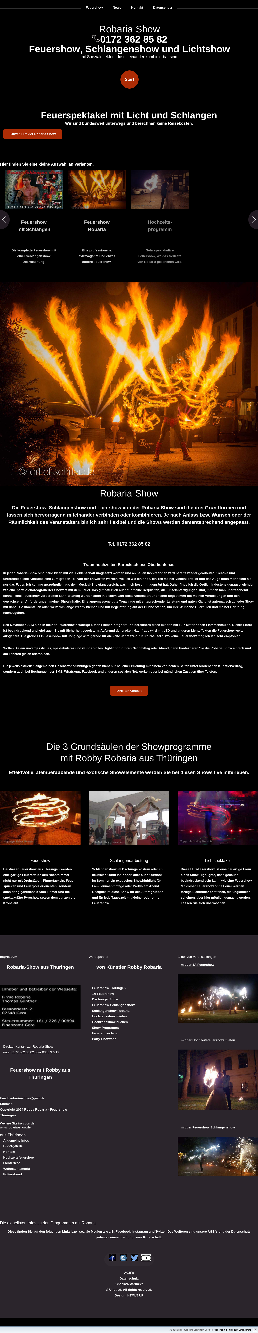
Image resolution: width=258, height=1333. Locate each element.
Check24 (122, 1284)
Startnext (136, 1284)
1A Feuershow (103, 994)
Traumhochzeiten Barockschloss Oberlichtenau (129, 564)
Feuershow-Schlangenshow (113, 1005)
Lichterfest (11, 1163)
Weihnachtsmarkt (16, 1169)
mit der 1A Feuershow (197, 964)
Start (129, 79)
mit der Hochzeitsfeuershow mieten (208, 1040)
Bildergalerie (13, 1146)
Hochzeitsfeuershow (19, 1157)
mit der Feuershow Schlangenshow (208, 1127)
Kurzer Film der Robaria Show (33, 134)
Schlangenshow (122, 48)
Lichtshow (206, 48)
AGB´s (129, 1273)
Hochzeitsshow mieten (109, 1016)
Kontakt (9, 1152)
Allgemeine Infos (16, 1140)
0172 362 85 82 (133, 39)
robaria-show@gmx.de (27, 1098)
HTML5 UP (135, 1295)
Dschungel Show (105, 999)
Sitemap (6, 1104)
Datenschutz (129, 1278)
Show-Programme (106, 1027)
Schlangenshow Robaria (110, 1011)
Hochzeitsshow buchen (110, 1022)
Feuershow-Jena (104, 1033)
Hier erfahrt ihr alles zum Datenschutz (232, 1330)
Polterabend (12, 1174)
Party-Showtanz (104, 1039)
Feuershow (54, 48)
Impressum (8, 957)
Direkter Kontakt (129, 691)
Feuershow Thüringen (109, 988)
